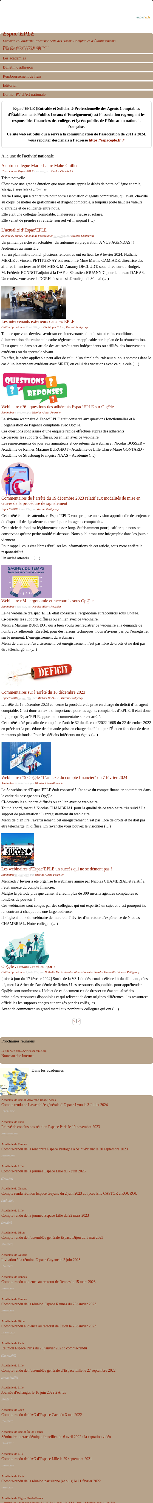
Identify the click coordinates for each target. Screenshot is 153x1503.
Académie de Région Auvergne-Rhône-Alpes (28, 1099)
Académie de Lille (12, 1166)
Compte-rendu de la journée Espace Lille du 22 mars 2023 (45, 1215)
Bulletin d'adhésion (18, 67)
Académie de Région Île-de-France (22, 1431)
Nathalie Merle (54, 972)
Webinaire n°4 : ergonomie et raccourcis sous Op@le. (48, 600)
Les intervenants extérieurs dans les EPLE (38, 321)
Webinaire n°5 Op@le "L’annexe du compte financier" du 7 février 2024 (64, 777)
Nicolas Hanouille (105, 972)
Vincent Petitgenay (77, 327)
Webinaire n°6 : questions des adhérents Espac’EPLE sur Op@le (57, 406)
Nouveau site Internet (17, 1056)
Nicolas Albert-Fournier (46, 412)
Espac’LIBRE (9, 509)
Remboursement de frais (22, 76)
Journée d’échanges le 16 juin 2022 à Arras (33, 1392)
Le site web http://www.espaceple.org (24, 1050)
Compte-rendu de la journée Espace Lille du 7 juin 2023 (43, 1171)
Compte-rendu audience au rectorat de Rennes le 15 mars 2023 (48, 1282)
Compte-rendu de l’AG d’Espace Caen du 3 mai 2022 (41, 1415)
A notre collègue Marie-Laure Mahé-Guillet (39, 165)
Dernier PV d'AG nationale (24, 94)
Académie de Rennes (14, 1144)
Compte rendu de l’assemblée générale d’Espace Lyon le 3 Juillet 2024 (54, 1105)
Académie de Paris (12, 1121)
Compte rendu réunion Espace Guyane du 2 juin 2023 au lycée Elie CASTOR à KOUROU (69, 1193)
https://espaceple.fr (105, 140)
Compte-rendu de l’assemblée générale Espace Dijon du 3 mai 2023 (52, 1237)
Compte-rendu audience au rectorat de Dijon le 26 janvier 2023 (48, 1326)
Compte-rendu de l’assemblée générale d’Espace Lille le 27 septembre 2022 (58, 1370)
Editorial (9, 85)
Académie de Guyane (14, 1188)
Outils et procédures (13, 327)
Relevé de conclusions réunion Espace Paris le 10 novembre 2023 (50, 1127)
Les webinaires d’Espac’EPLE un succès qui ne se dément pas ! (56, 869)
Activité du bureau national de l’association (27, 235)
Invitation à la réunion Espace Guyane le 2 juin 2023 (40, 1260)
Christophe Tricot (53, 327)
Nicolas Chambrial (61, 171)
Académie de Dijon (13, 1232)
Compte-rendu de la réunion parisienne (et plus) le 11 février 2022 (51, 1481)
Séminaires (8, 412)
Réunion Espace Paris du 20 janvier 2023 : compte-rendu (44, 1348)
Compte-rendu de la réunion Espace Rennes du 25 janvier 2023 (48, 1304)
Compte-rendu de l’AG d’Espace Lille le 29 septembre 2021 (46, 1459)
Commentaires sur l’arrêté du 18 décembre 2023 (43, 692)
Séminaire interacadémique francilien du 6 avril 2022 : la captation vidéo (56, 1437)
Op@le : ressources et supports (28, 966)
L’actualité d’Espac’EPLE (24, 230)
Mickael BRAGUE (48, 697)
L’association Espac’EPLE (17, 171)
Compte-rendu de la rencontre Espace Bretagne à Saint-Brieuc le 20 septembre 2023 (64, 1149)
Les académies (14, 58)
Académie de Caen (12, 1409)
